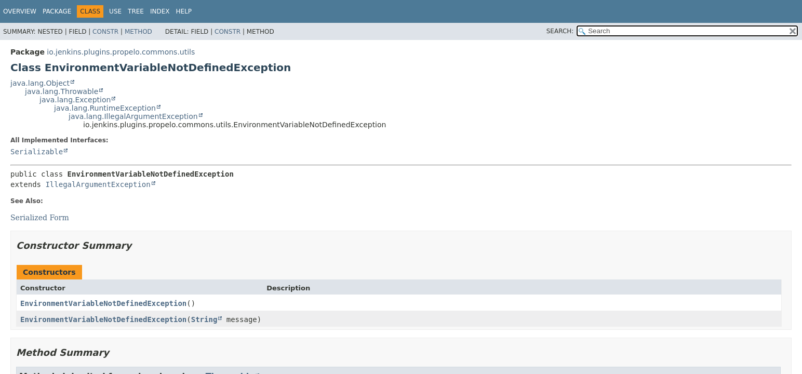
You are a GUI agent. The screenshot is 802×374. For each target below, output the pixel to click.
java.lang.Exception (75, 100)
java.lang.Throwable (61, 91)
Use (115, 11)
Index (160, 11)
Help (184, 11)
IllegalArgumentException (97, 184)
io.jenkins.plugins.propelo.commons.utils (121, 52)
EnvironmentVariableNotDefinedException (103, 303)
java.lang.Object (40, 83)
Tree (136, 11)
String (204, 319)
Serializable (36, 152)
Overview (19, 11)
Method (138, 31)
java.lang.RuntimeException (105, 108)
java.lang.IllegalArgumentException (133, 116)
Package (57, 11)
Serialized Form (39, 217)
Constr (105, 31)
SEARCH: (560, 31)
